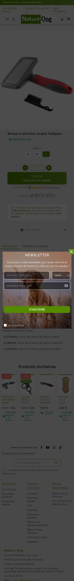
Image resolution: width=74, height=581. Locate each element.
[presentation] (29, 298)
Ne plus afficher (16, 325)
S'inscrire (37, 309)
